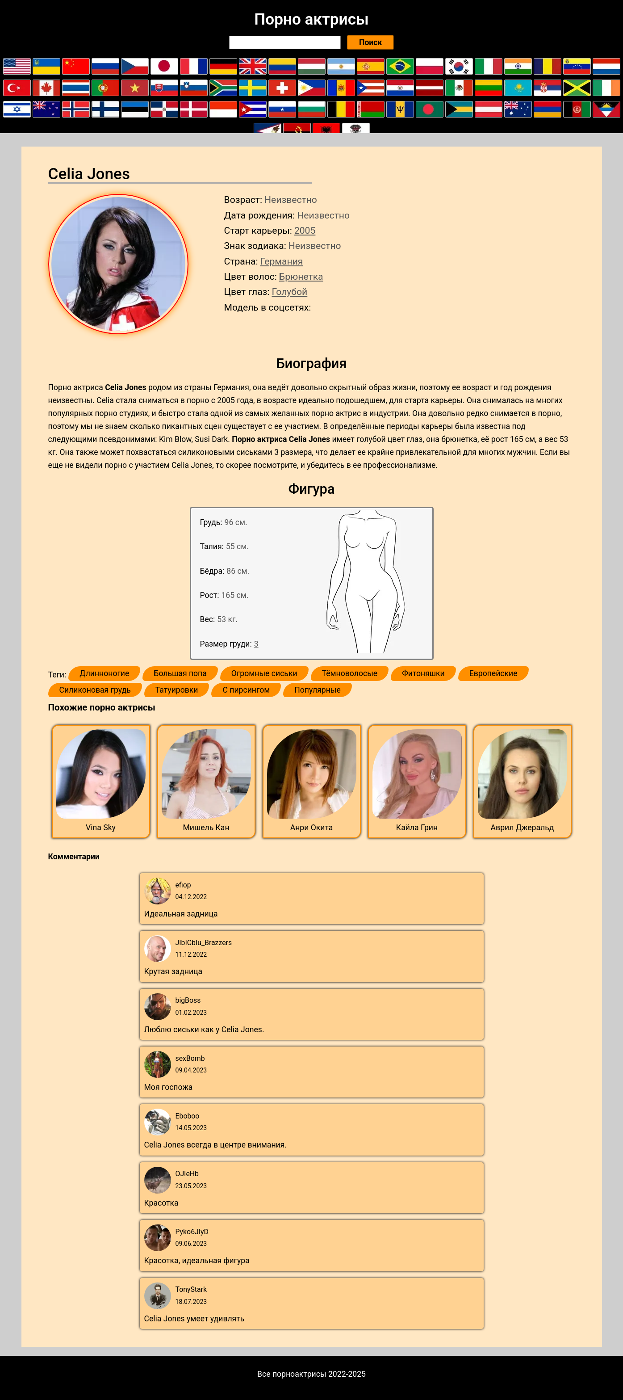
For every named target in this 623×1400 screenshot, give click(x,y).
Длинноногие (104, 673)
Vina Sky (101, 827)
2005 (304, 230)
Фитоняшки (423, 673)
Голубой (289, 291)
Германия (281, 261)
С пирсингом (246, 689)
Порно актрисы (311, 19)
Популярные (317, 689)
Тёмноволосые (350, 673)
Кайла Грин (417, 827)
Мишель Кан (206, 827)
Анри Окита (311, 827)
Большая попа (180, 673)
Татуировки (176, 689)
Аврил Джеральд (522, 827)
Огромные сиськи (264, 673)
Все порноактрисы (291, 1374)
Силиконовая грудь (95, 689)
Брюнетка (301, 276)
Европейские (493, 673)
